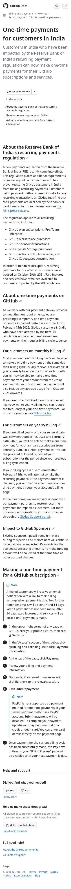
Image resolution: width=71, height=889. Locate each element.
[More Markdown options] (34, 92)
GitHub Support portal (35, 517)
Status (54, 871)
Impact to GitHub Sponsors (29, 528)
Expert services (23, 875)
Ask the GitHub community (20, 849)
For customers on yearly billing (32, 425)
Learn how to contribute (15, 831)
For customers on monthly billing (34, 350)
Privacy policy (10, 796)
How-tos (42, 13)
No (24, 790)
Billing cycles (42, 413)
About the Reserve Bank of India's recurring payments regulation (31, 152)
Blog (37, 875)
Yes (10, 790)
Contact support (14, 855)
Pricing (7, 875)
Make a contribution (20, 825)
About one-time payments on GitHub (34, 298)
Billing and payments (21, 13)
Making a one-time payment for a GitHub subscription (32, 572)
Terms (32, 871)
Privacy (43, 871)
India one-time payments (46, 17)
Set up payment (18, 17)
